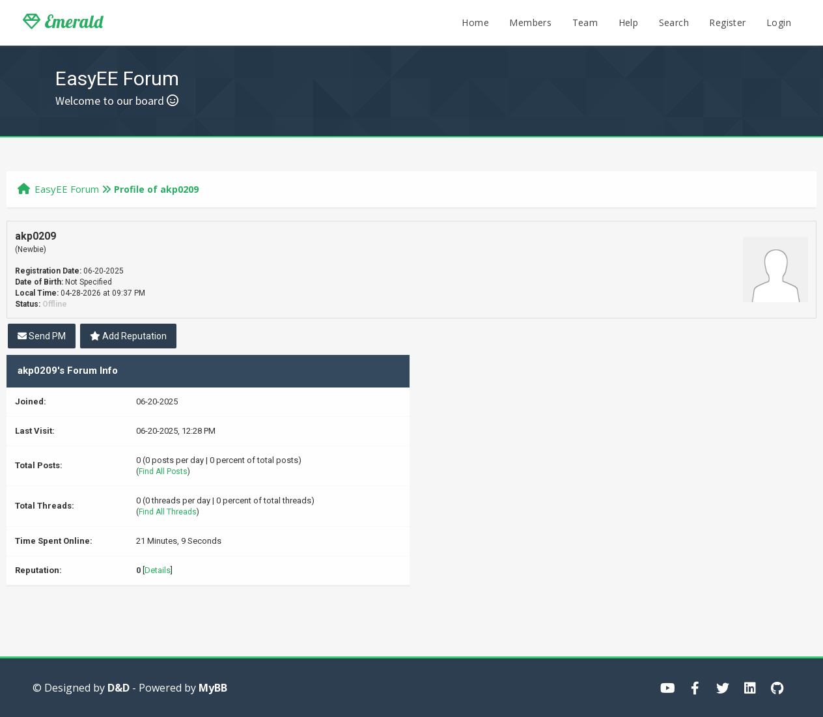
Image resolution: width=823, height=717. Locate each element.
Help (629, 22)
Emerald (63, 21)
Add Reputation (128, 336)
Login (778, 22)
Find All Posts (163, 471)
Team (585, 22)
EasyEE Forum (67, 188)
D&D (118, 688)
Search (674, 22)
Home (475, 22)
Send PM (42, 336)
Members (530, 22)
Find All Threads (168, 511)
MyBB (213, 688)
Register (727, 22)
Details (158, 570)
